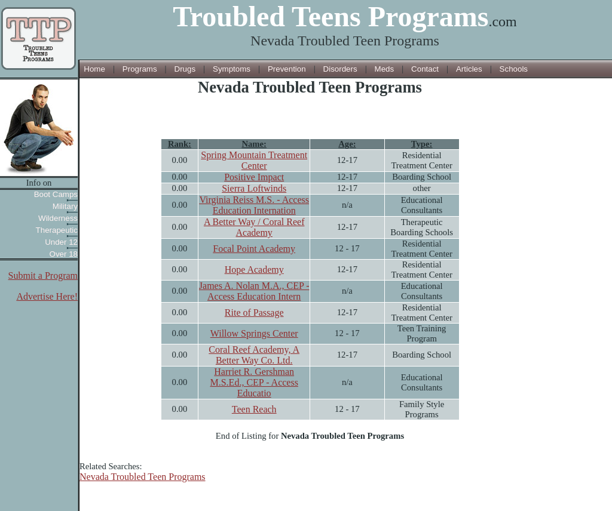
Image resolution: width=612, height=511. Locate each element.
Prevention (287, 68)
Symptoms (231, 68)
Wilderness (58, 218)
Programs (140, 68)
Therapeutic (57, 230)
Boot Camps (56, 194)
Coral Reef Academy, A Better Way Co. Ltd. (254, 354)
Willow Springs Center (254, 333)
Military (65, 206)
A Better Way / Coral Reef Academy (254, 227)
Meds (384, 68)
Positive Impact (254, 177)
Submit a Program (43, 275)
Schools (514, 68)
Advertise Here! (47, 296)
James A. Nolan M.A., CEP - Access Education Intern (254, 291)
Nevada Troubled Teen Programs (142, 477)
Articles (469, 68)
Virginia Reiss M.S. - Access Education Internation (254, 205)
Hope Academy (254, 269)
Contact (425, 68)
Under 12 (61, 242)
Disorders (340, 68)
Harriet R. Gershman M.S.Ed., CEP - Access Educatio (254, 382)
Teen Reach (254, 409)
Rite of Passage (254, 312)
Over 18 (64, 254)
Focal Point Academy (254, 249)
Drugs (185, 68)
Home (94, 68)
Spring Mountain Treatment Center (254, 160)
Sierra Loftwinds (254, 188)
